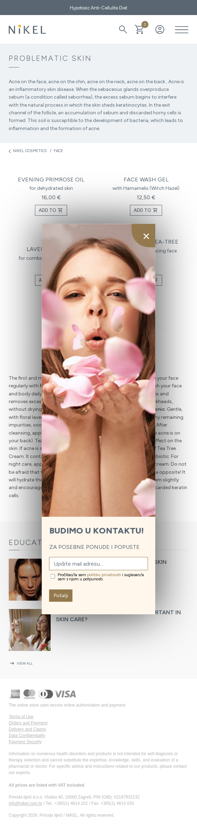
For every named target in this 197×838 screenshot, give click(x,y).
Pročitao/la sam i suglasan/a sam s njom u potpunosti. (101, 577)
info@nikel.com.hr (25, 803)
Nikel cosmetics (28, 151)
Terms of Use (21, 716)
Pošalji (61, 596)
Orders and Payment (28, 723)
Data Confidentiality (27, 735)
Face (58, 151)
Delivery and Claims (27, 729)
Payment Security (25, 741)
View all (20, 663)
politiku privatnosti (104, 574)
